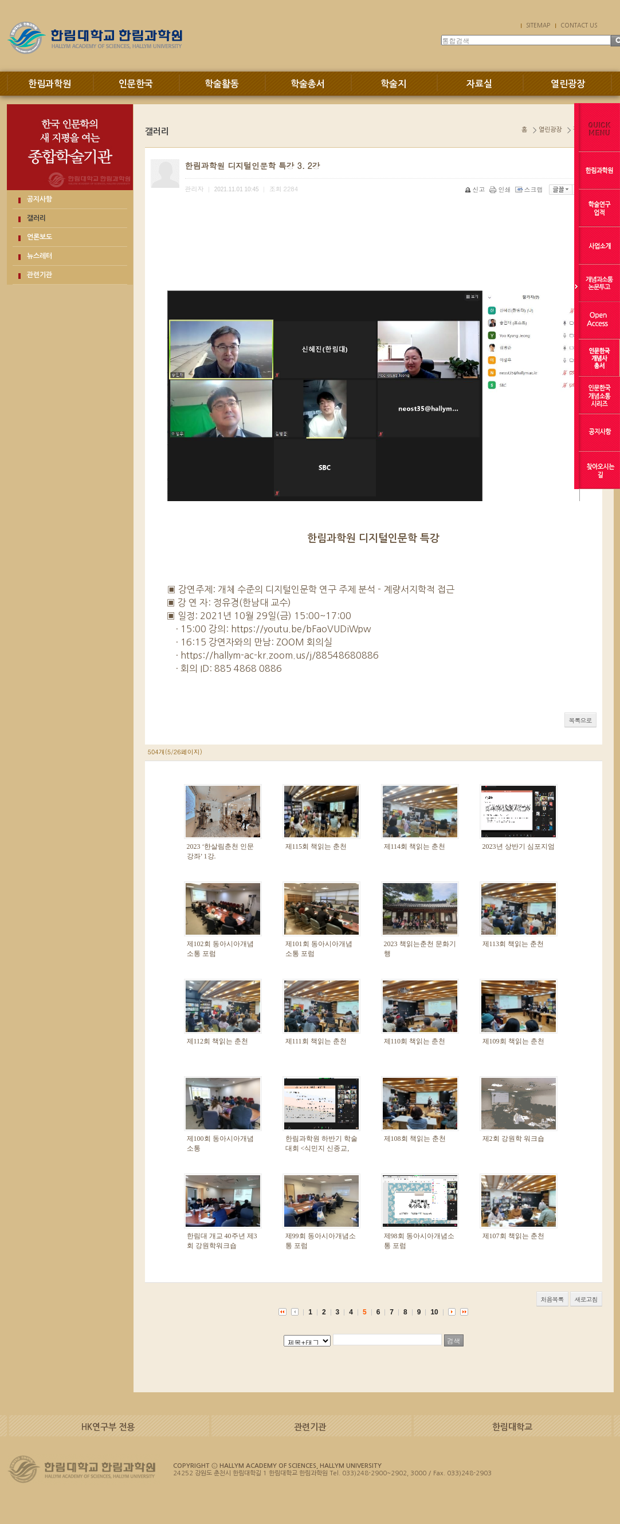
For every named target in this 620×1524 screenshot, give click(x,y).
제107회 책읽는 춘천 (513, 1236)
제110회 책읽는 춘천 (415, 1041)
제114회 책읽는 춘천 (415, 846)
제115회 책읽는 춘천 (316, 846)
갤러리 (36, 218)
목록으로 (580, 720)
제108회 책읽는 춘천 (415, 1139)
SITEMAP (538, 25)
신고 (475, 189)
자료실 (479, 84)
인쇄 (501, 189)
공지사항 (39, 199)
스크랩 (530, 189)
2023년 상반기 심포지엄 (518, 846)
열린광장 (568, 84)
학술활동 (222, 84)
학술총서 (308, 84)
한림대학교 (512, 1427)
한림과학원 (49, 84)
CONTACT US (578, 25)
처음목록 (552, 1299)
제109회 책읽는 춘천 (513, 1041)
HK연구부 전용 (108, 1427)
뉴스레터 (39, 256)
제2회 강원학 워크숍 (513, 1139)
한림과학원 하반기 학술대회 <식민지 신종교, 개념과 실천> (321, 1148)
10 (434, 1312)
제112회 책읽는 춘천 (218, 1041)
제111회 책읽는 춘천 (316, 1041)
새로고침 (586, 1299)
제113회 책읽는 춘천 (513, 944)
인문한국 (136, 84)
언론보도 (39, 237)
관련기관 (39, 274)
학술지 (393, 84)
